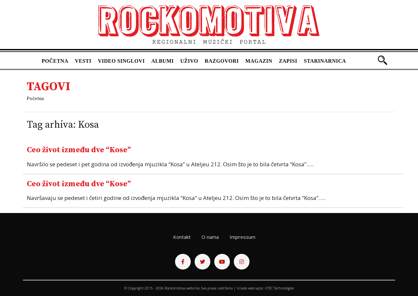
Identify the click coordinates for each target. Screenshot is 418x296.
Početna (54, 61)
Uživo (189, 61)
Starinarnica (325, 61)
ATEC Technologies (279, 288)
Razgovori (222, 61)
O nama (210, 237)
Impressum (242, 237)
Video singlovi (121, 61)
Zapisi (288, 61)
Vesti (83, 61)
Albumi (162, 61)
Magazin (258, 61)
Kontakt (182, 237)
